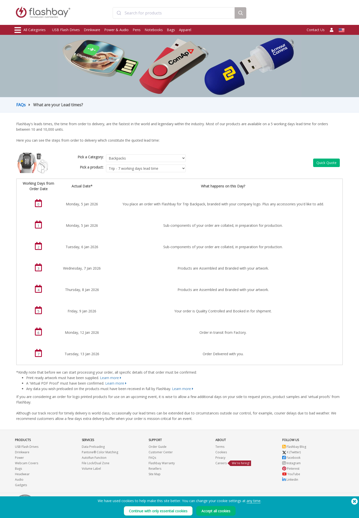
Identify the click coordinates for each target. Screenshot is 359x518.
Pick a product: (91, 167)
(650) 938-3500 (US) (330, 503)
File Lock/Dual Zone (95, 463)
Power (19, 458)
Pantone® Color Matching (100, 452)
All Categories (30, 30)
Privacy (220, 458)
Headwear (22, 474)
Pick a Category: (90, 157)
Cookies (221, 452)
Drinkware (92, 29)
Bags (171, 29)
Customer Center (161, 452)
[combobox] (174, 13)
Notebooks (154, 29)
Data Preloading (93, 447)
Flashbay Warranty (162, 463)
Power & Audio (116, 29)
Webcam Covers (26, 463)
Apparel (185, 29)
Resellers (155, 468)
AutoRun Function (94, 458)
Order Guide (158, 447)
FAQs (21, 105)
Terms (219, 447)
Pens (137, 29)
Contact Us (316, 29)
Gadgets (21, 485)
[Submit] (119, 13)
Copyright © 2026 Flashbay (323, 508)
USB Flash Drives (66, 29)
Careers (221, 463)
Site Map (155, 474)
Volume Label (91, 468)
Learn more (109, 377)
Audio (19, 479)
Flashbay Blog (294, 447)
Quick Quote (326, 162)
